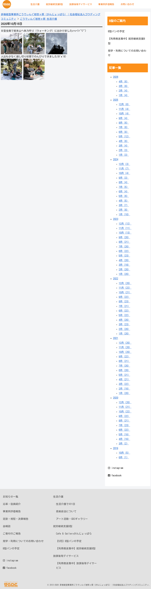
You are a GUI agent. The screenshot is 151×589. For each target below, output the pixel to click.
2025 (115, 99)
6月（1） (124, 457)
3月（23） (124, 324)
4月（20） (124, 260)
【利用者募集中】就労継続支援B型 (126, 40)
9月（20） (124, 237)
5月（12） (124, 136)
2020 (115, 397)
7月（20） (124, 246)
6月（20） (124, 370)
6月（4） (124, 191)
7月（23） (124, 425)
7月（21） (124, 306)
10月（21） (125, 292)
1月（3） (124, 155)
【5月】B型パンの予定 (68, 541)
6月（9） (124, 132)
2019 (115, 448)
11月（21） (125, 407)
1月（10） (124, 214)
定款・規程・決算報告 (15, 519)
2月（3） (124, 150)
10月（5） (124, 452)
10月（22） (125, 411)
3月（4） (124, 145)
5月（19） (124, 434)
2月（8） (124, 209)
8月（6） (124, 122)
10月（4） (124, 113)
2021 (115, 338)
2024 (115, 159)
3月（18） (124, 265)
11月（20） (125, 347)
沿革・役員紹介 (12, 504)
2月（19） (124, 388)
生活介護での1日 (65, 504)
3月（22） (124, 384)
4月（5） (124, 200)
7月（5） (124, 187)
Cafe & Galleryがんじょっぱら (74, 533)
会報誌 (6, 526)
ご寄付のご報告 (12, 533)
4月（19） (124, 439)
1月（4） (124, 95)
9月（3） (124, 177)
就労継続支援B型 (62, 526)
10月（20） (125, 352)
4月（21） (124, 379)
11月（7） (124, 168)
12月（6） (124, 104)
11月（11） (125, 228)
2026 (115, 77)
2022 (115, 278)
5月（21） (124, 375)
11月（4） (124, 109)
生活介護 (58, 496)
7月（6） (124, 127)
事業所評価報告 (12, 511)
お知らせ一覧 (10, 496)
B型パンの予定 (116, 31)
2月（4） (124, 90)
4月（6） (124, 81)
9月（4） (124, 118)
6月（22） (124, 251)
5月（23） (124, 255)
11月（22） (125, 287)
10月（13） (125, 232)
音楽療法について (66, 511)
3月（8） (124, 86)
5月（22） (124, 315)
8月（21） (124, 242)
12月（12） (125, 223)
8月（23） (124, 301)
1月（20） (124, 274)
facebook (115, 475)
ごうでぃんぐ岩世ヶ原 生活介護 (38, 19)
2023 (115, 219)
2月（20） (124, 269)
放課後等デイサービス (66, 556)
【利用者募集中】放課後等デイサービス (76, 565)
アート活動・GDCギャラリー (72, 519)
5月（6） (124, 196)
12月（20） (125, 283)
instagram (115, 468)
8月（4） (124, 182)
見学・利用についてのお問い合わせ (127, 52)
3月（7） (124, 205)
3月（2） (124, 443)
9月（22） (124, 297)
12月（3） (124, 164)
